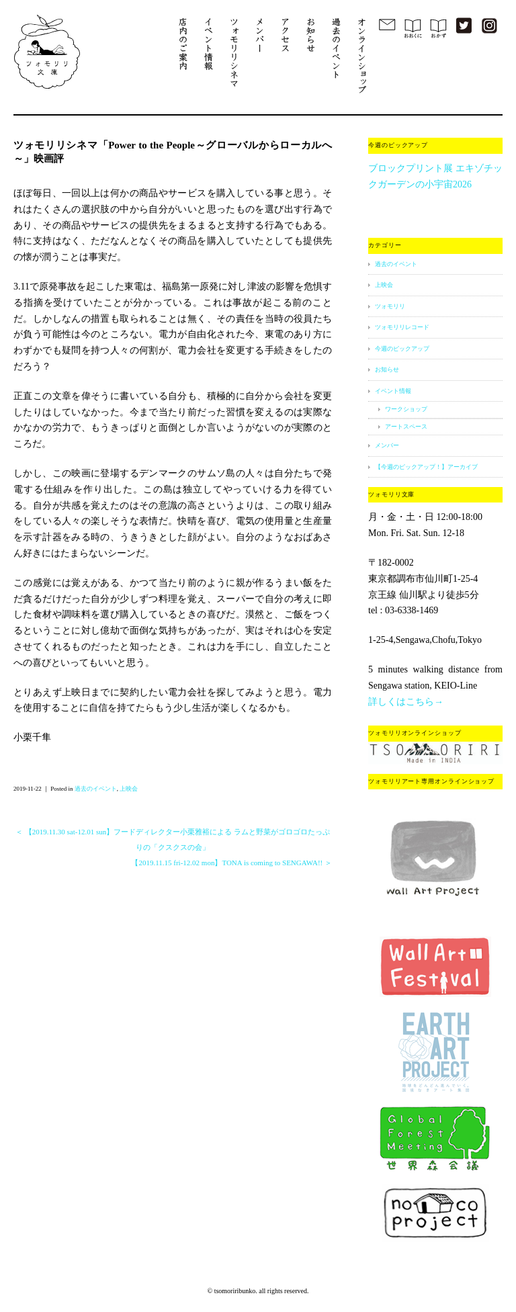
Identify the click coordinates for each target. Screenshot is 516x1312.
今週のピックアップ (402, 348)
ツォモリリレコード (402, 327)
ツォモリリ (390, 306)
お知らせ (387, 369)
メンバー (387, 445)
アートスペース (406, 426)
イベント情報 (393, 391)
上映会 (129, 788)
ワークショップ (406, 409)
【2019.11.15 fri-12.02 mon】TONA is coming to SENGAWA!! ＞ (231, 863)
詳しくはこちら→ (405, 702)
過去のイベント (96, 788)
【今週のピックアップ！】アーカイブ (426, 467)
